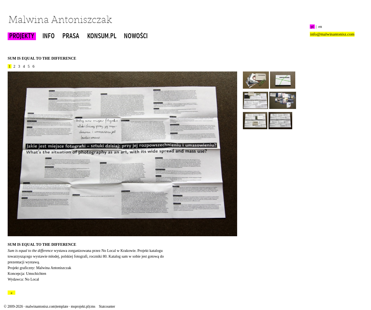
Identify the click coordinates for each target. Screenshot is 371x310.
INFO (48, 36)
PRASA (70, 36)
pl (312, 26)
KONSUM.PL (101, 36)
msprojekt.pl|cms (83, 306)
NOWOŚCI (136, 36)
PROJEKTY (21, 36)
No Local (108, 250)
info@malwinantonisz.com (332, 34)
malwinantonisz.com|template (47, 306)
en (320, 26)
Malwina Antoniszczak (60, 20)
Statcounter (107, 306)
